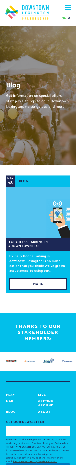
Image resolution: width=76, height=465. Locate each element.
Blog (11, 412)
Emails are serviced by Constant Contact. (35, 461)
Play (10, 395)
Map (9, 401)
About (44, 412)
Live (42, 395)
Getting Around (46, 403)
